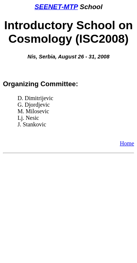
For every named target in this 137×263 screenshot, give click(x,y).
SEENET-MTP (56, 7)
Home (127, 143)
